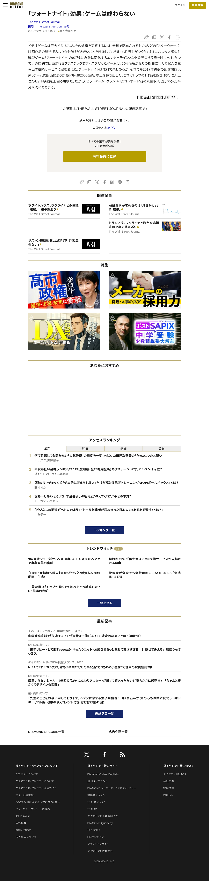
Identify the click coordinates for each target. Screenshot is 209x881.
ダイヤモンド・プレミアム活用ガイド (35, 788)
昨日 (85, 448)
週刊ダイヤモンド (97, 781)
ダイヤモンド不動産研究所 (102, 816)
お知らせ (168, 795)
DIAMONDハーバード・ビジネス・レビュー (111, 788)
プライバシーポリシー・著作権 (32, 809)
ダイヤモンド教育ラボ (100, 850)
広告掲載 (20, 823)
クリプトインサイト (98, 844)
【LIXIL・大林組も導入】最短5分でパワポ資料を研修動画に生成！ (64, 575)
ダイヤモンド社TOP (174, 774)
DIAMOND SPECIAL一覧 (46, 732)
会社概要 (168, 781)
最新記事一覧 (104, 713)
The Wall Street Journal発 (53, 26)
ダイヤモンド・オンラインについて (36, 766)
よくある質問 (22, 816)
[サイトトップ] (15, 5)
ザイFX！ (92, 809)
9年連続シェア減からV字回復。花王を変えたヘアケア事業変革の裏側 (64, 561)
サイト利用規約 (24, 795)
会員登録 (197, 5)
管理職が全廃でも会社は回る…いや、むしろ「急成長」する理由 (145, 575)
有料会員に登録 (104, 156)
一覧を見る (104, 603)
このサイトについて (26, 774)
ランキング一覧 (104, 530)
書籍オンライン (96, 795)
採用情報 (168, 788)
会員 (162, 448)
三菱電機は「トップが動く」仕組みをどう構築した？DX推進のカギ (64, 589)
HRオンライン (95, 837)
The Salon (93, 830)
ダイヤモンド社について (178, 766)
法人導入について (26, 837)
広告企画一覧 (118, 732)
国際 (31, 26)
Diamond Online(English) (103, 774)
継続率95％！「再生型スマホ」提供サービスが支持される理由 (145, 561)
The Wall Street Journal (44, 22)
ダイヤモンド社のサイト (102, 766)
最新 (47, 448)
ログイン (180, 5)
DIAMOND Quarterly (100, 823)
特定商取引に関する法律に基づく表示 (37, 802)
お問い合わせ (23, 830)
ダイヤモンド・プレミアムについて (34, 781)
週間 (123, 448)
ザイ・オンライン (96, 802)
